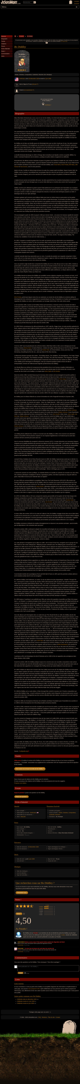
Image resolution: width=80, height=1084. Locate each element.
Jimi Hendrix (56, 371)
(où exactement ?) (29, 90)
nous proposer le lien (34, 988)
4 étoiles (41, 908)
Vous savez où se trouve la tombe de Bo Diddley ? (30, 769)
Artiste (60, 812)
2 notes (47, 905)
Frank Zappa (62, 379)
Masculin (23, 816)
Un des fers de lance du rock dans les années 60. (39, 948)
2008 (49, 78)
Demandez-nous (21, 892)
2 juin (46, 78)
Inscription (76, 1)
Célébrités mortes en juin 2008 (25, 1003)
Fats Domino (23, 166)
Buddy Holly (45, 350)
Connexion (76, 3)
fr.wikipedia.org (23, 751)
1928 (37, 78)
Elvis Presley (64, 164)
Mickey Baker (28, 348)
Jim (76, 414)
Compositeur (72, 812)
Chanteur (65, 812)
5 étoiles (41, 906)
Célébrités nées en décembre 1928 (26, 999)
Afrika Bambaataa (63, 644)
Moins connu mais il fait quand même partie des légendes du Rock (45, 942)
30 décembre (32, 78)
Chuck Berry (57, 164)
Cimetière (21, 36)
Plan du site (51, 1017)
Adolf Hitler (40, 640)
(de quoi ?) (35, 84)
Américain (22, 78)
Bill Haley (71, 164)
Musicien (57, 814)
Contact (58, 1017)
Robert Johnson (72, 410)
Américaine (33, 812)
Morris (16, 416)
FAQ (39, 1017)
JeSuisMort (9, 2)
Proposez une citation (20, 783)
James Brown (40, 486)
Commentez (20, 945)
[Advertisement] (40, 22)
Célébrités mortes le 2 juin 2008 (26, 1001)
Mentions (44, 1017)
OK (46, 42)
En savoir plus (64, 41)
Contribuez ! (47, 105)
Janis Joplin (48, 371)
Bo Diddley (29, 36)
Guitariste (52, 814)
